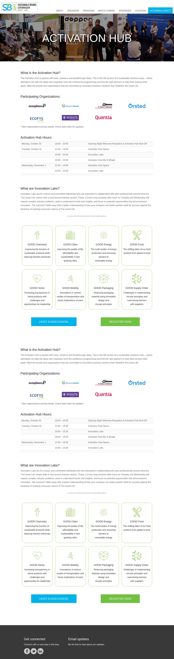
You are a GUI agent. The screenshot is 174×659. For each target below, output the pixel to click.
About (59, 11)
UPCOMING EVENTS (160, 11)
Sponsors (125, 11)
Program (88, 11)
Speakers (73, 11)
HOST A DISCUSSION (53, 321)
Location (140, 11)
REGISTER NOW (120, 321)
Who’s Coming (106, 11)
